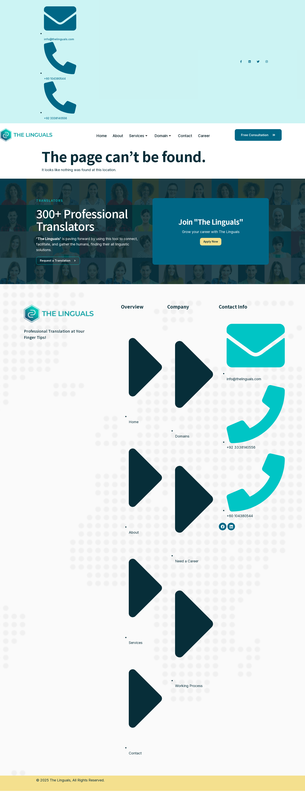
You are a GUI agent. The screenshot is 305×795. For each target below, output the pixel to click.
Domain (162, 135)
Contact (185, 134)
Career (204, 134)
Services (138, 135)
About (118, 134)
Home (101, 134)
